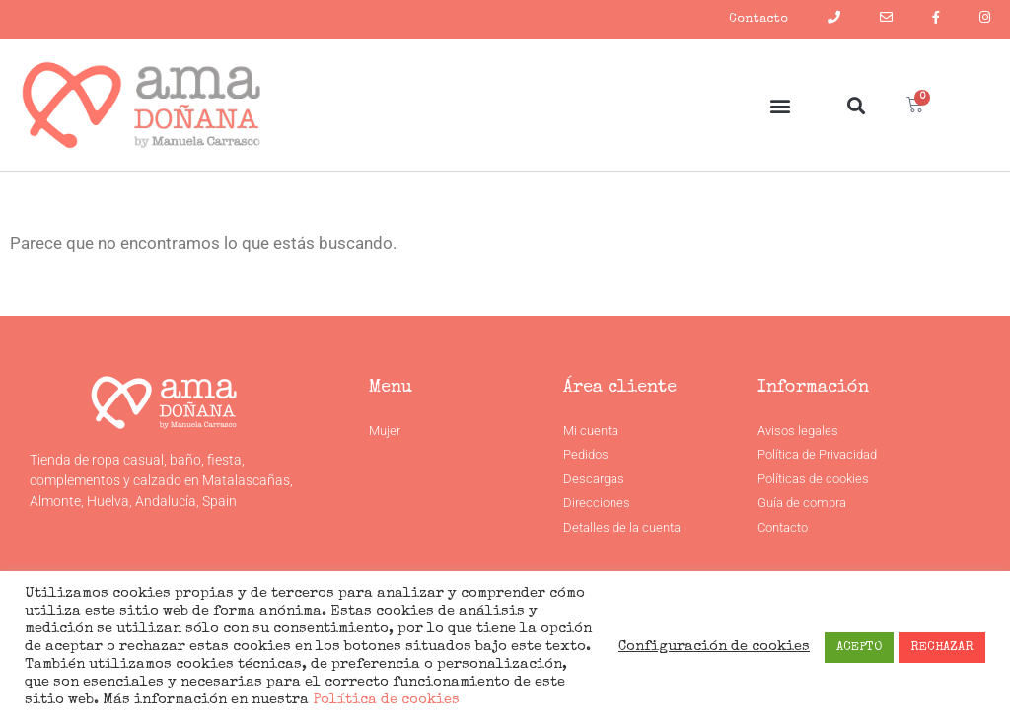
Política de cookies (384, 700)
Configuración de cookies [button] (714, 647)
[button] (779, 105)
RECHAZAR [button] (942, 647)
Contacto (758, 19)
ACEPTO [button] (859, 647)
